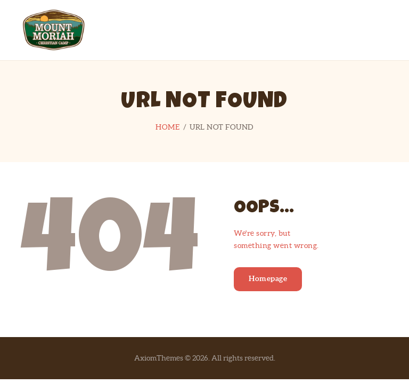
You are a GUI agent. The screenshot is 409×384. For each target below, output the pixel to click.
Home (167, 127)
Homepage (268, 278)
